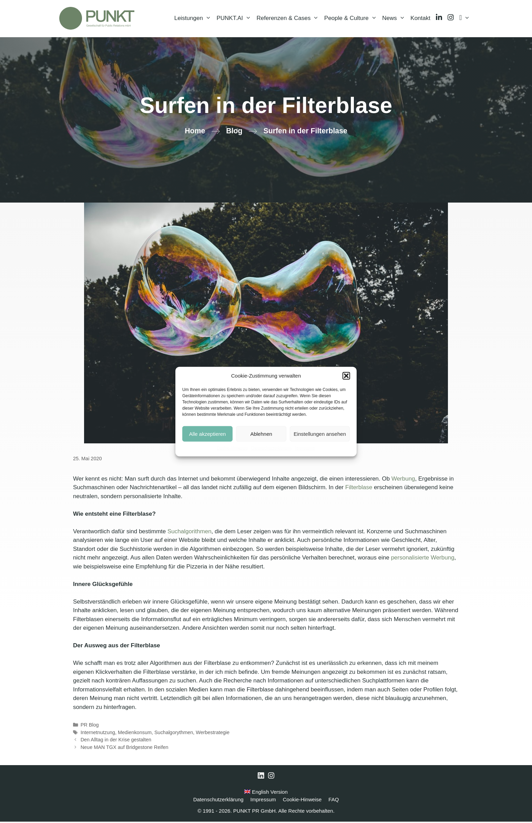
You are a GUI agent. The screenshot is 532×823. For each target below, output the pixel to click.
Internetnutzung (98, 734)
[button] (346, 375)
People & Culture (351, 18)
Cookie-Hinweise (232, 448)
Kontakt (420, 19)
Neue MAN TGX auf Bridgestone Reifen (124, 748)
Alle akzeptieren (207, 433)
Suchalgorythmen (173, 734)
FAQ (333, 801)
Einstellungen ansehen (320, 433)
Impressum (305, 448)
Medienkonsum (135, 734)
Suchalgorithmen (189, 532)
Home (195, 132)
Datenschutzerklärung (271, 448)
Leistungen (194, 18)
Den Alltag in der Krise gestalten (116, 741)
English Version (266, 793)
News (395, 18)
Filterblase (359, 488)
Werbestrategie (212, 734)
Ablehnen (261, 433)
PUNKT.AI (235, 18)
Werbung (403, 480)
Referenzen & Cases (289, 18)
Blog (234, 132)
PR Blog (90, 726)
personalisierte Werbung (422, 559)
